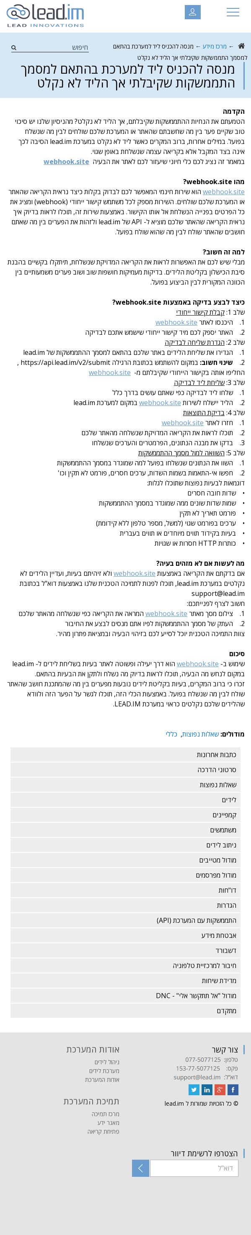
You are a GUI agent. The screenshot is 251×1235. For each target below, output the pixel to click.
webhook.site (224, 191)
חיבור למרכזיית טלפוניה (204, 965)
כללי (171, 734)
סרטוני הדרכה (216, 769)
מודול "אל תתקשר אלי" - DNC (196, 995)
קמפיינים (224, 814)
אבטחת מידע (219, 935)
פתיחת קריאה (103, 1131)
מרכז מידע (215, 46)
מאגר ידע (108, 1123)
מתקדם (226, 1010)
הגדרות (226, 905)
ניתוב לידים (221, 845)
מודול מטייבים (217, 860)
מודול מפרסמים (216, 875)
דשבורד (225, 950)
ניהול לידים (107, 1062)
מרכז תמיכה (105, 1114)
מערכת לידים (104, 1071)
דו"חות (227, 890)
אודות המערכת (102, 1080)
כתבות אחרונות (216, 754)
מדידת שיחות (219, 980)
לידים (229, 799)
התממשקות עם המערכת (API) (196, 920)
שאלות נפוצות (200, 734)
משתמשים (223, 829)
